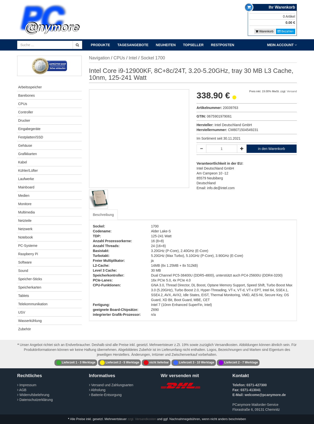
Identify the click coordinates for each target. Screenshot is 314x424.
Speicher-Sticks (30, 279)
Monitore (24, 204)
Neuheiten (166, 45)
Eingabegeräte (29, 129)
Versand (292, 91)
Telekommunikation (33, 304)
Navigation (99, 57)
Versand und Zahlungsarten (111, 385)
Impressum (26, 385)
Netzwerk (25, 229)
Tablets (23, 296)
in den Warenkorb (271, 149)
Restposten (222, 45)
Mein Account (282, 45)
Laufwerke (26, 179)
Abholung (97, 390)
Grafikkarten (27, 154)
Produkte (100, 45)
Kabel (22, 162)
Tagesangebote (133, 45)
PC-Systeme (28, 246)
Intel (133, 57)
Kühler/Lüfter (28, 170)
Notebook (25, 237)
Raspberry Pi (28, 254)
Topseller (193, 45)
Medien (23, 196)
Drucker (24, 120)
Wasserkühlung (30, 321)
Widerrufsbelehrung (33, 395)
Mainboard (26, 187)
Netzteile (24, 221)
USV (21, 312)
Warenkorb (265, 31)
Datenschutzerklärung (35, 400)
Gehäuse (25, 145)
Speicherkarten (29, 287)
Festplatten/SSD (30, 137)
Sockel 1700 (153, 57)
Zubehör (24, 329)
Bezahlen (285, 31)
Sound (23, 271)
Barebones (26, 95)
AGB (21, 390)
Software (25, 262)
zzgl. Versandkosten (142, 419)
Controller (25, 112)
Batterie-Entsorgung (105, 395)
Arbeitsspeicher (30, 87)
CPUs (22, 104)
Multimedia (26, 212)
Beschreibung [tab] (103, 215)
